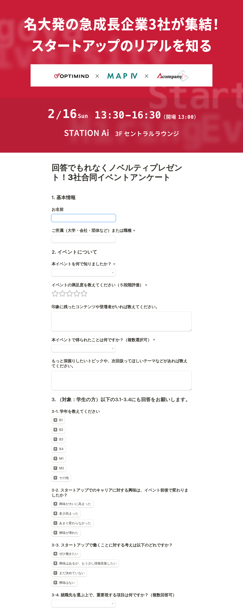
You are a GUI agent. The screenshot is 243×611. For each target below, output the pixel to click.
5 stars (81, 292)
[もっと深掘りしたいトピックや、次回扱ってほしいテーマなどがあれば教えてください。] (121, 380)
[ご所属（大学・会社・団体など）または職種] (84, 239)
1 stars (53, 292)
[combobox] (82, 273)
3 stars (67, 292)
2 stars (60, 292)
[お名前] (84, 218)
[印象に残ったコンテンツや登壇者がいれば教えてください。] (121, 321)
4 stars (74, 292)
